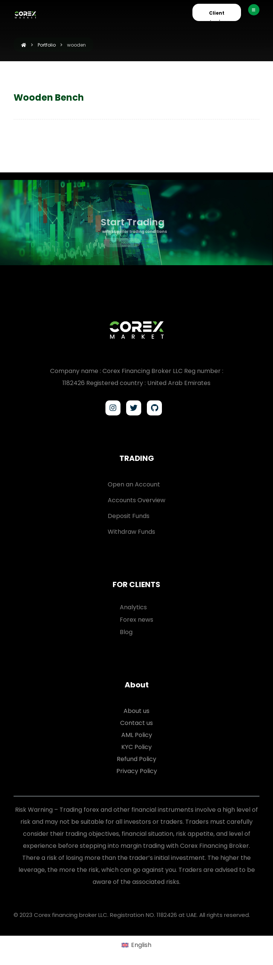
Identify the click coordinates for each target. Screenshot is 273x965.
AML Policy (136, 735)
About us (136, 711)
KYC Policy (136, 747)
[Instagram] (112, 407)
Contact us (136, 723)
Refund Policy (136, 759)
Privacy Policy (136, 771)
